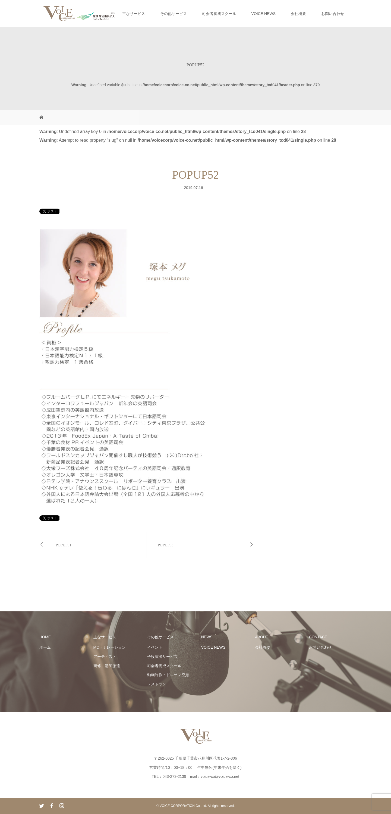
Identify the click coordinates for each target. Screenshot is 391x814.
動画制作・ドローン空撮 (168, 675)
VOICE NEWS (263, 13)
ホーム (45, 647)
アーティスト (104, 656)
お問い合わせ (332, 13)
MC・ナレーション (109, 647)
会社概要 (298, 13)
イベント (154, 647)
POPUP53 (166, 545)
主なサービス (133, 13)
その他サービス (173, 13)
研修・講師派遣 (106, 666)
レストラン (156, 684)
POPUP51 (63, 545)
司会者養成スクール (219, 13)
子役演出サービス (162, 656)
